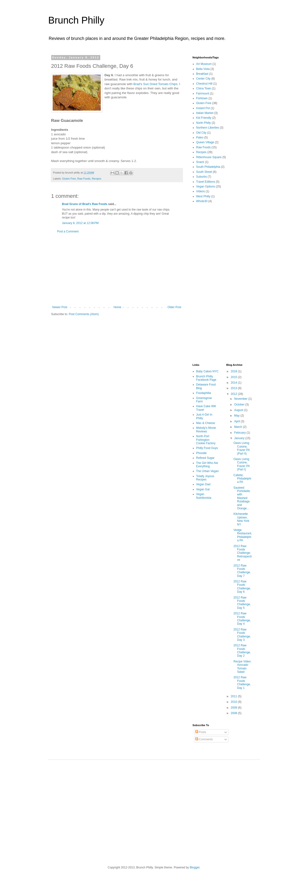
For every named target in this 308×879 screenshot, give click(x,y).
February (240, 432)
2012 (234, 394)
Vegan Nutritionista (203, 495)
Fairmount (202, 93)
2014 (234, 382)
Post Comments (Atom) (84, 314)
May (237, 415)
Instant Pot (203, 108)
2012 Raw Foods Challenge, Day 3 (242, 635)
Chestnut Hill (204, 83)
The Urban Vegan (207, 471)
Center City (203, 78)
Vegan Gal (203, 489)
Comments (204, 739)
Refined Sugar (205, 458)
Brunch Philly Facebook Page (206, 378)
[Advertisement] (117, 269)
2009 (234, 707)
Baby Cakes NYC (207, 371)
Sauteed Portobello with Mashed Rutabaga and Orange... (241, 498)
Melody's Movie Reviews (206, 429)
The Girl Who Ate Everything (207, 464)
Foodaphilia (203, 393)
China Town (203, 88)
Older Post (174, 307)
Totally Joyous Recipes (205, 477)
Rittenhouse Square (209, 157)
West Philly (203, 196)
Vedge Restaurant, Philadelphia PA (242, 535)
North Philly (203, 123)
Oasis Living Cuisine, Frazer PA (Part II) (241, 448)
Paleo (200, 137)
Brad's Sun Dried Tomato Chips (155, 84)
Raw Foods (83, 178)
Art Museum (204, 64)
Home (117, 307)
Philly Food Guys (207, 448)
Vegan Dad (203, 484)
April (237, 421)
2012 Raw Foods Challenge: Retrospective (242, 553)
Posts (200, 732)
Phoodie (201, 453)
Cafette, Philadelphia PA (242, 479)
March (238, 427)
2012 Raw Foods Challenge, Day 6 (242, 586)
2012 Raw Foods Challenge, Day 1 (242, 682)
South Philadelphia (208, 166)
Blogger (195, 867)
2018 (234, 371)
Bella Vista (203, 69)
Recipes (96, 178)
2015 (234, 377)
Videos (200, 191)
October (239, 404)
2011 (234, 696)
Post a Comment (68, 231)
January (239, 438)
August (239, 410)
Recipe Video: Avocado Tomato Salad (242, 666)
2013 (234, 388)
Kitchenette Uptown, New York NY (241, 519)
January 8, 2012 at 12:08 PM (80, 223)
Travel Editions (205, 181)
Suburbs (201, 176)
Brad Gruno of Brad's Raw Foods (84, 204)
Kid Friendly (203, 117)
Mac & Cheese (205, 423)
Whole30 (201, 201)
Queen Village (205, 142)
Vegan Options (205, 186)
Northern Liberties (207, 127)
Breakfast (202, 73)
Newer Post (59, 307)
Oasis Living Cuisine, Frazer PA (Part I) (241, 464)
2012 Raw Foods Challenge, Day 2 (242, 650)
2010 (234, 702)
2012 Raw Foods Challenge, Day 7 (242, 571)
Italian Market (205, 113)
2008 (234, 713)
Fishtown (202, 98)
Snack (200, 162)
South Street (204, 172)
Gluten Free (69, 178)
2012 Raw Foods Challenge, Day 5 (242, 603)
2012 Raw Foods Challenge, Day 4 (242, 618)
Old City (201, 132)
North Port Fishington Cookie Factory (206, 440)
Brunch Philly (76, 20)
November (241, 398)
